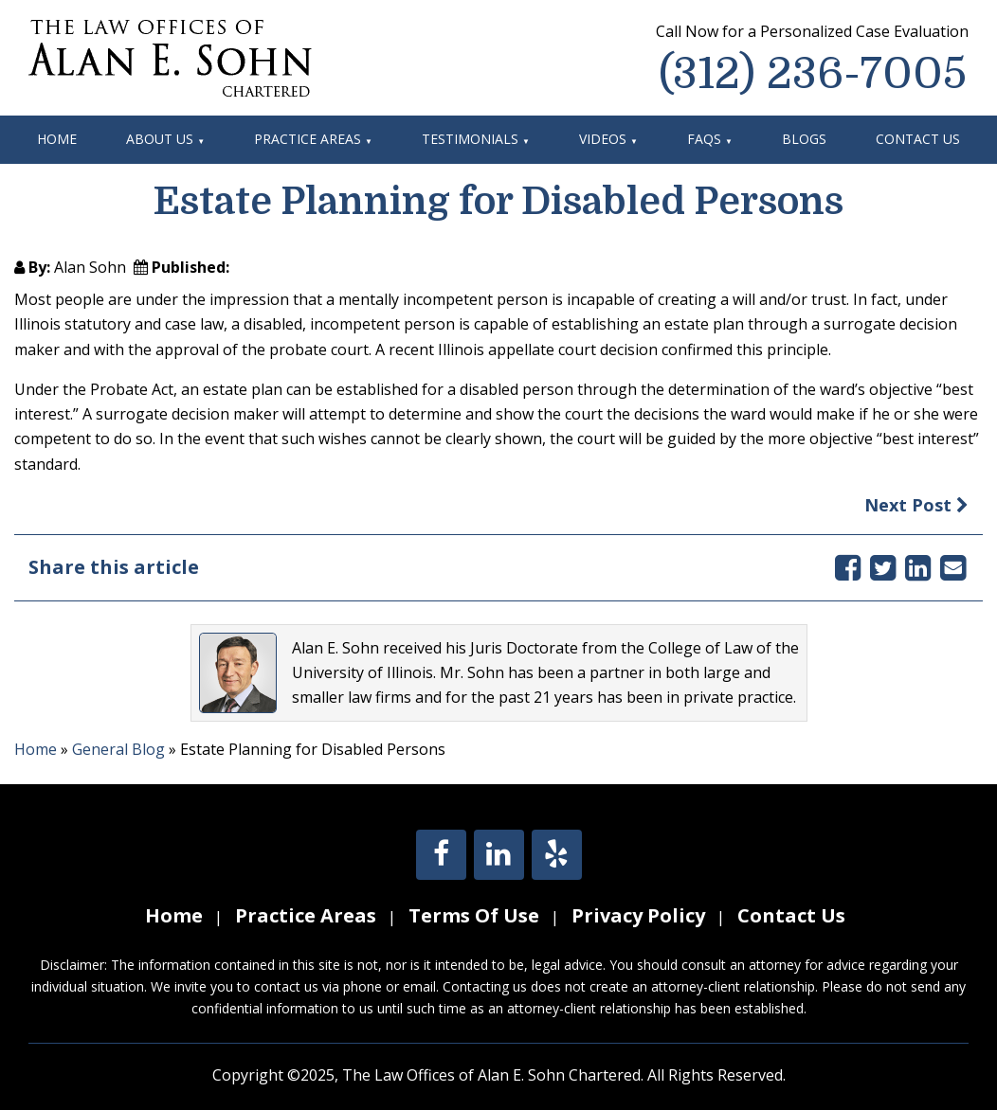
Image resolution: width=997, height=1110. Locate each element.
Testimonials (470, 139)
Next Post (916, 504)
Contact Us (918, 139)
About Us (159, 139)
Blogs (804, 139)
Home (57, 139)
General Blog (118, 749)
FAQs (704, 139)
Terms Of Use (473, 915)
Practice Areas (307, 139)
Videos (602, 139)
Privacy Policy (638, 915)
